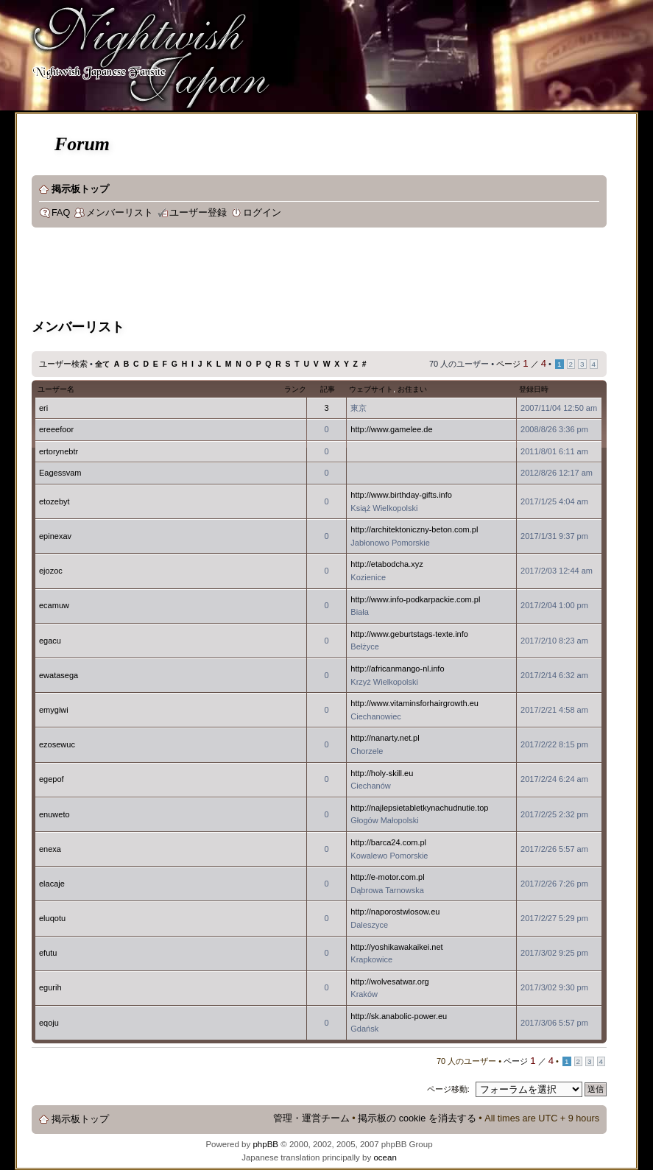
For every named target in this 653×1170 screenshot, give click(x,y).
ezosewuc (57, 744)
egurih (50, 987)
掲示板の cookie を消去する (417, 1118)
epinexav (55, 536)
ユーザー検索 (63, 363)
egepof (51, 779)
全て (102, 364)
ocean (384, 1157)
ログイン (262, 213)
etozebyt (54, 501)
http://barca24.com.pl (388, 842)
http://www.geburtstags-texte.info (409, 634)
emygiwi (53, 709)
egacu (50, 640)
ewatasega (58, 675)
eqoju (49, 1022)
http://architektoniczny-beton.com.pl (414, 529)
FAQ (61, 213)
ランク (295, 389)
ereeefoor (56, 429)
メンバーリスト (119, 213)
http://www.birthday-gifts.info (401, 494)
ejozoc (51, 570)
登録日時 (533, 389)
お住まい (412, 389)
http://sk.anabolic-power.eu (398, 1016)
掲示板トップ (80, 189)
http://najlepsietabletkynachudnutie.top (419, 807)
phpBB (265, 1144)
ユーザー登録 (198, 213)
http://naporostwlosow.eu (395, 911)
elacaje (52, 883)
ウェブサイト (371, 389)
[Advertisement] (300, 275)
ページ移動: (448, 1089)
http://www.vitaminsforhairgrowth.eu (414, 703)
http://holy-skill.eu (381, 773)
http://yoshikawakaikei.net (396, 946)
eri (43, 407)
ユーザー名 (56, 389)
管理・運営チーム (311, 1118)
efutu (48, 952)
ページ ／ (521, 363)
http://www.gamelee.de (391, 429)
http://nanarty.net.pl (384, 737)
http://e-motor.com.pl (387, 877)
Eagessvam (60, 472)
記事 (327, 389)
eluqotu (52, 918)
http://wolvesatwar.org (389, 981)
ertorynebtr (58, 451)
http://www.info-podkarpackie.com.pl (415, 599)
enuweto (54, 814)
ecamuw (54, 605)
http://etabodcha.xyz (386, 564)
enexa (50, 849)
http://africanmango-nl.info (397, 668)
